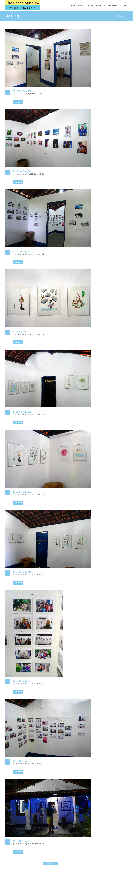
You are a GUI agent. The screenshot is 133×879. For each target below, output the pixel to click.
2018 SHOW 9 (21, 680)
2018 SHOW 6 (21, 841)
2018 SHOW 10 (22, 571)
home (121, 16)
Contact (124, 5)
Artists (90, 5)
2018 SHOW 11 (22, 491)
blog (126, 16)
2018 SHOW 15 (22, 91)
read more (18, 102)
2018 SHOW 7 (21, 251)
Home (72, 5)
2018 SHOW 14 (22, 171)
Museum (81, 5)
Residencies (112, 5)
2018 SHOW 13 (22, 331)
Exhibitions (100, 5)
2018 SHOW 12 (22, 411)
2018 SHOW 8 (21, 760)
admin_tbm (18, 94)
